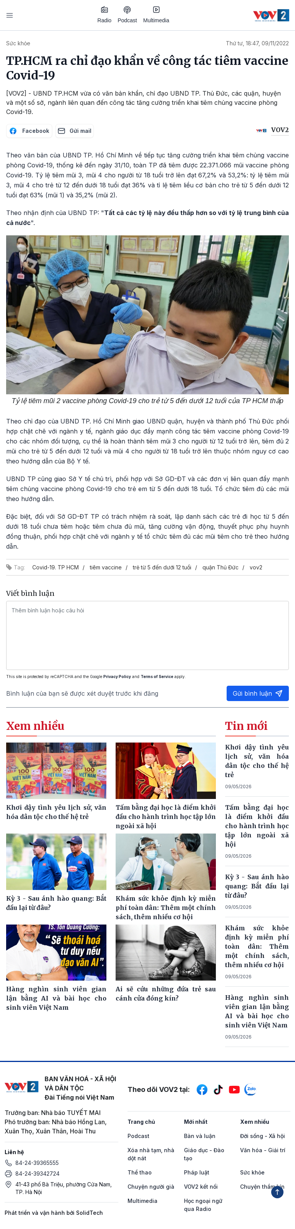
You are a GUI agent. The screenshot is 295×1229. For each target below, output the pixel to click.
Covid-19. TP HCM (55, 567)
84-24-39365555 (37, 1163)
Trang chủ (141, 1121)
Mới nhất (195, 1121)
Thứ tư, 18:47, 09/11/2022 (257, 43)
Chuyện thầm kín (262, 1186)
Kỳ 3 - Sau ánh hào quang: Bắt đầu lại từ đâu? (257, 886)
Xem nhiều (254, 1121)
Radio (105, 14)
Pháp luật (196, 1172)
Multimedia (156, 14)
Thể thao (140, 1172)
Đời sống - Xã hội (262, 1136)
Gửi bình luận (258, 693)
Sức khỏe (18, 43)
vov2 (256, 567)
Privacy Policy (117, 676)
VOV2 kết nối (201, 1186)
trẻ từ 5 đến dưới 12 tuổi (162, 567)
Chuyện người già (151, 1186)
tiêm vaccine (106, 567)
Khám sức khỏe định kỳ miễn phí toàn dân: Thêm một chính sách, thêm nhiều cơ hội (257, 946)
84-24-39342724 (37, 1173)
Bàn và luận (199, 1136)
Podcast (127, 14)
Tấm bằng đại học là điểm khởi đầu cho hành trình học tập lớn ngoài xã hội (257, 826)
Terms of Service (157, 676)
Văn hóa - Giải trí (262, 1150)
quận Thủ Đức (220, 567)
